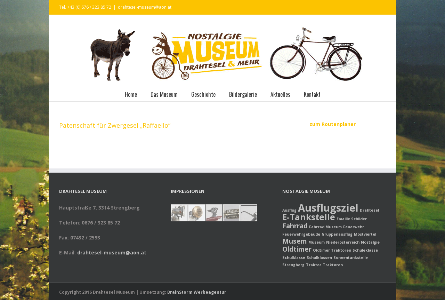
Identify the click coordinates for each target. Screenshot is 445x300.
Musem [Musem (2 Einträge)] (294, 241)
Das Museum (164, 94)
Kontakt (312, 94)
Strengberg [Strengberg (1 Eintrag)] (293, 264)
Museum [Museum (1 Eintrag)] (316, 242)
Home (131, 94)
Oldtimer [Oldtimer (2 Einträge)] (297, 249)
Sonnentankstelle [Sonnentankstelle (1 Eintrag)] (350, 257)
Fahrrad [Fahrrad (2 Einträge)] (295, 225)
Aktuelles (280, 94)
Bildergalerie (243, 94)
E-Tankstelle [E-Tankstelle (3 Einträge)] (308, 217)
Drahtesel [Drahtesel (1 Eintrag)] (369, 210)
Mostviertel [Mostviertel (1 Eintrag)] (365, 234)
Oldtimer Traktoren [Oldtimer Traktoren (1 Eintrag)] (332, 250)
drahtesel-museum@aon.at (144, 7)
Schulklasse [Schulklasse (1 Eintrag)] (293, 257)
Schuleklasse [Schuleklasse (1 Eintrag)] (365, 250)
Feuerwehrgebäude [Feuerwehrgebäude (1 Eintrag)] (301, 234)
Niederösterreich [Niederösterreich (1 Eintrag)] (342, 242)
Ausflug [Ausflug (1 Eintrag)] (289, 210)
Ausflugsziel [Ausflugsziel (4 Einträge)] (328, 208)
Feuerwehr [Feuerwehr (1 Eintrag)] (353, 226)
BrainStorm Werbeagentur (196, 292)
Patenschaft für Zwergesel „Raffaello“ (114, 125)
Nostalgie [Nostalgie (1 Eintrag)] (370, 242)
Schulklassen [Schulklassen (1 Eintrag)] (319, 257)
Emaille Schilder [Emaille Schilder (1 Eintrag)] (352, 218)
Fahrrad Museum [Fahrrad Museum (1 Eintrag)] (325, 226)
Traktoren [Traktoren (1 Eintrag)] (333, 264)
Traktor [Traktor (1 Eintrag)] (313, 264)
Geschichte (203, 94)
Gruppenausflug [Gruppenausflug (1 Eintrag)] (337, 234)
